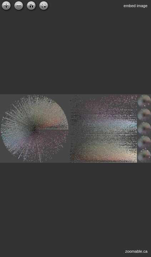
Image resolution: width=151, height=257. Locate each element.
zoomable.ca (136, 251)
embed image (135, 6)
